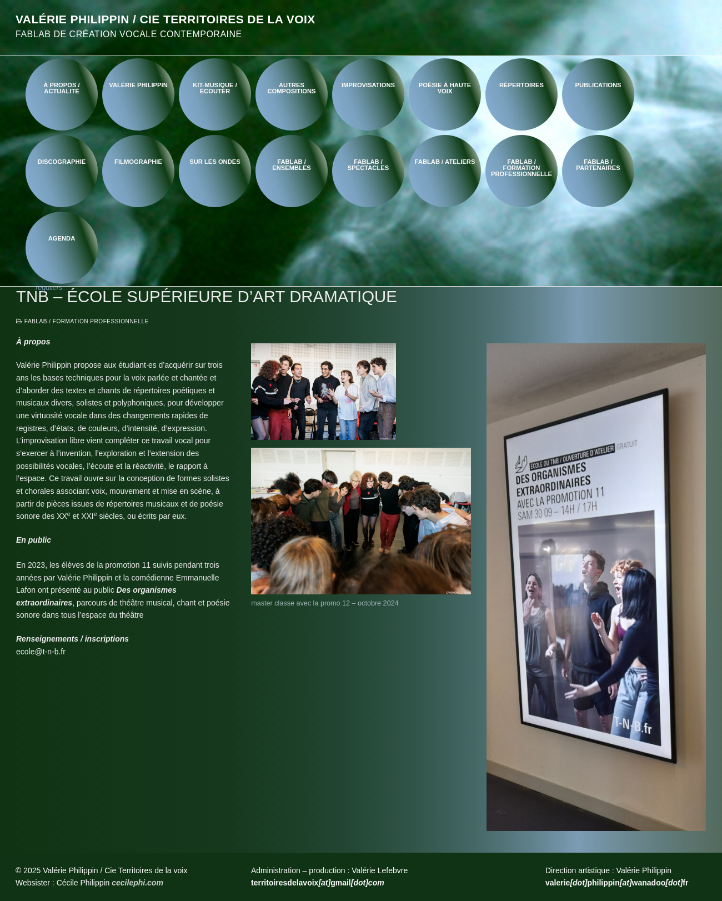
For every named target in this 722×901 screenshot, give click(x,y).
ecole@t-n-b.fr (41, 651)
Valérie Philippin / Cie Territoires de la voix (165, 19)
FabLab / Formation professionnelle (82, 321)
